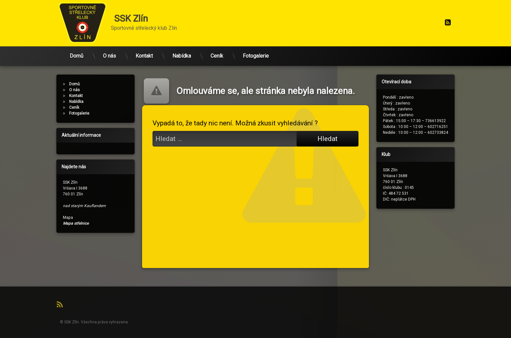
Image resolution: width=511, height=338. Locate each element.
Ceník (217, 50)
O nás (109, 50)
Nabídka (181, 50)
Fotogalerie (256, 50)
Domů (76, 50)
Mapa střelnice (64, 223)
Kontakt (144, 50)
